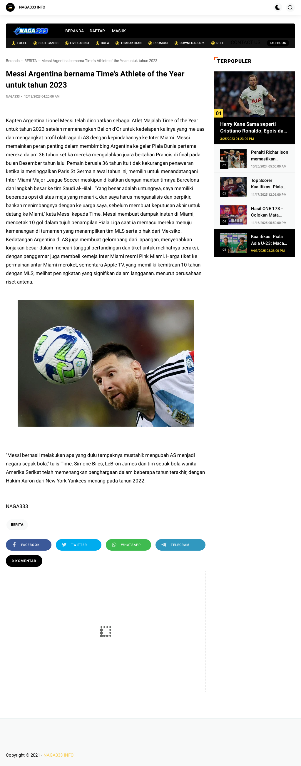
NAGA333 (17, 506)
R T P (217, 43)
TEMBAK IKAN (129, 43)
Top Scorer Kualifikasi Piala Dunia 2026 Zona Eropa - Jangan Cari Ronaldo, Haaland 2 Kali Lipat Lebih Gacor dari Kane (268, 184)
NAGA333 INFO (32, 7)
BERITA (30, 60)
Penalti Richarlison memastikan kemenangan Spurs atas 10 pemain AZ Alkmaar (270, 156)
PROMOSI (158, 43)
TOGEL (19, 43)
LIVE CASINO (77, 43)
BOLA (102, 43)
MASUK (119, 31)
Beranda (13, 60)
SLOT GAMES (46, 43)
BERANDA (74, 31)
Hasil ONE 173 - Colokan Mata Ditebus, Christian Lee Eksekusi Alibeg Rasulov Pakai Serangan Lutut (268, 212)
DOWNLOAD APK (190, 43)
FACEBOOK (278, 43)
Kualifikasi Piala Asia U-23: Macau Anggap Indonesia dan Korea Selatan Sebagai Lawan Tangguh (269, 240)
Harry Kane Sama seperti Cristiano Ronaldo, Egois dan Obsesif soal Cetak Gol (253, 128)
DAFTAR (97, 31)
